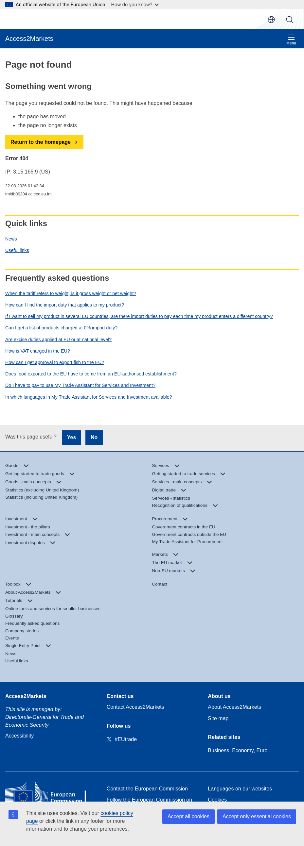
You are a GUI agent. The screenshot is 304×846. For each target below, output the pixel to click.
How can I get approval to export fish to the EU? (54, 362)
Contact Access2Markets (135, 707)
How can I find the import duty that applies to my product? (64, 304)
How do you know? (135, 4)
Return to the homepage (40, 142)
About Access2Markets (234, 707)
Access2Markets (25, 696)
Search (290, 20)
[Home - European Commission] (50, 794)
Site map (218, 718)
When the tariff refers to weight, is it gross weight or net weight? (70, 293)
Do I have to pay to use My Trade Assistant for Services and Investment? (80, 385)
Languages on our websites (240, 788)
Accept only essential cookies (257, 816)
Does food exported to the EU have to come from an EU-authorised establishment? (91, 373)
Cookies (217, 800)
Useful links (17, 250)
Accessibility (19, 735)
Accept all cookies (188, 816)
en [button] (271, 20)
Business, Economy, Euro (237, 750)
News (11, 238)
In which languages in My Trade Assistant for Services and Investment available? (88, 397)
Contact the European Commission (147, 788)
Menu (291, 39)
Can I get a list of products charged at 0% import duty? (61, 327)
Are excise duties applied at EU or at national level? (58, 339)
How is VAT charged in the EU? (37, 351)
